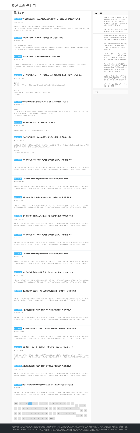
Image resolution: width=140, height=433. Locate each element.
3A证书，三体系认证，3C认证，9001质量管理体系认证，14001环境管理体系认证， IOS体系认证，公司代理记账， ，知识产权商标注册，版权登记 (115, 56)
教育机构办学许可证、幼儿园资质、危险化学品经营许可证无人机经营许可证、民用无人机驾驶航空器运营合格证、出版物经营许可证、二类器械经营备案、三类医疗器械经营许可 (115, 21)
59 (27, 418)
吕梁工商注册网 (48, 428)
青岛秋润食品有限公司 (122, 427)
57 (19, 418)
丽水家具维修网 (82, 426)
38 (19, 413)
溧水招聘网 (90, 429)
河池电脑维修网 (25, 428)
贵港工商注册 (18, 19)
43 (38, 413)
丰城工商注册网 (59, 427)
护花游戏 (59, 426)
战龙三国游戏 (67, 427)
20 (23, 408)
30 (62, 408)
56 (15, 418)
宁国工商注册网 (16, 428)
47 (54, 413)
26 (46, 408)
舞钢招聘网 (70, 428)
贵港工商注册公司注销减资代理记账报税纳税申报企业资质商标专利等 (115, 30)
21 (27, 408)
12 (64, 403)
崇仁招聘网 (63, 428)
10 (57, 403)
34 (77, 408)
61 (35, 418)
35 (81, 410)
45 (46, 413)
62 (38, 418)
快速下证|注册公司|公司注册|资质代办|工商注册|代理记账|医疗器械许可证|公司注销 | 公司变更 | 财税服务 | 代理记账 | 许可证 (115, 46)
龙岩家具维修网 (85, 428)
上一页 (22, 403)
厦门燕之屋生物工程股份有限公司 (95, 426)
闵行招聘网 (61, 429)
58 (23, 418)
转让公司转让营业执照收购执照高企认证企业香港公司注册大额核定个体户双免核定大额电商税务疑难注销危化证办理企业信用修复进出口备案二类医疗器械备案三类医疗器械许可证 (115, 67)
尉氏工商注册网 (74, 426)
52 (73, 413)
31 (66, 408)
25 (42, 408)
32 (70, 408)
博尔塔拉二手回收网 (52, 429)
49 (62, 413)
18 (15, 408)
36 (85, 410)
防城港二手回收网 (123, 428)
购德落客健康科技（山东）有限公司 (80, 427)
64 (46, 418)
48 (58, 413)
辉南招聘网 (44, 429)
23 (35, 408)
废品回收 (54, 426)
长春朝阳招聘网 (68, 429)
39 (23, 413)
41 (31, 413)
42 (35, 413)
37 (15, 413)
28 (54, 408)
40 (27, 413)
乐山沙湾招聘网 (39, 428)
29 (58, 408)
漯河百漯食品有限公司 (110, 427)
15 (76, 405)
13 (68, 403)
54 (81, 415)
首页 (16, 403)
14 (72, 403)
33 (73, 408)
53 (77, 415)
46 (50, 413)
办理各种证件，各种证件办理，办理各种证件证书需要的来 (115, 85)
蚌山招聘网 (96, 429)
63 (42, 418)
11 (60, 403)
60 (31, 418)
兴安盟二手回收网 (94, 428)
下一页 (51, 418)
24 (38, 408)
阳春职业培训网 (83, 429)
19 (19, 408)
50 (66, 413)
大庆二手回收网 (103, 428)
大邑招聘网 (32, 428)
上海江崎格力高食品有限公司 (112, 426)
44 (42, 413)
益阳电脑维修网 (77, 428)
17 (84, 405)
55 (85, 415)
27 (50, 408)
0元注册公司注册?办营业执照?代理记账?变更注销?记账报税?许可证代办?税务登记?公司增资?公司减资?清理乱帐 (115, 37)
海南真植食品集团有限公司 (97, 427)
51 (70, 413)
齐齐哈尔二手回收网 (113, 428)
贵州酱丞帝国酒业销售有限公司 (47, 427)
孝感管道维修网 (56, 428)
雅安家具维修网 (34, 427)
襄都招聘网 (75, 429)
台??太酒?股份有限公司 (24, 427)
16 (80, 405)
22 (31, 408)
